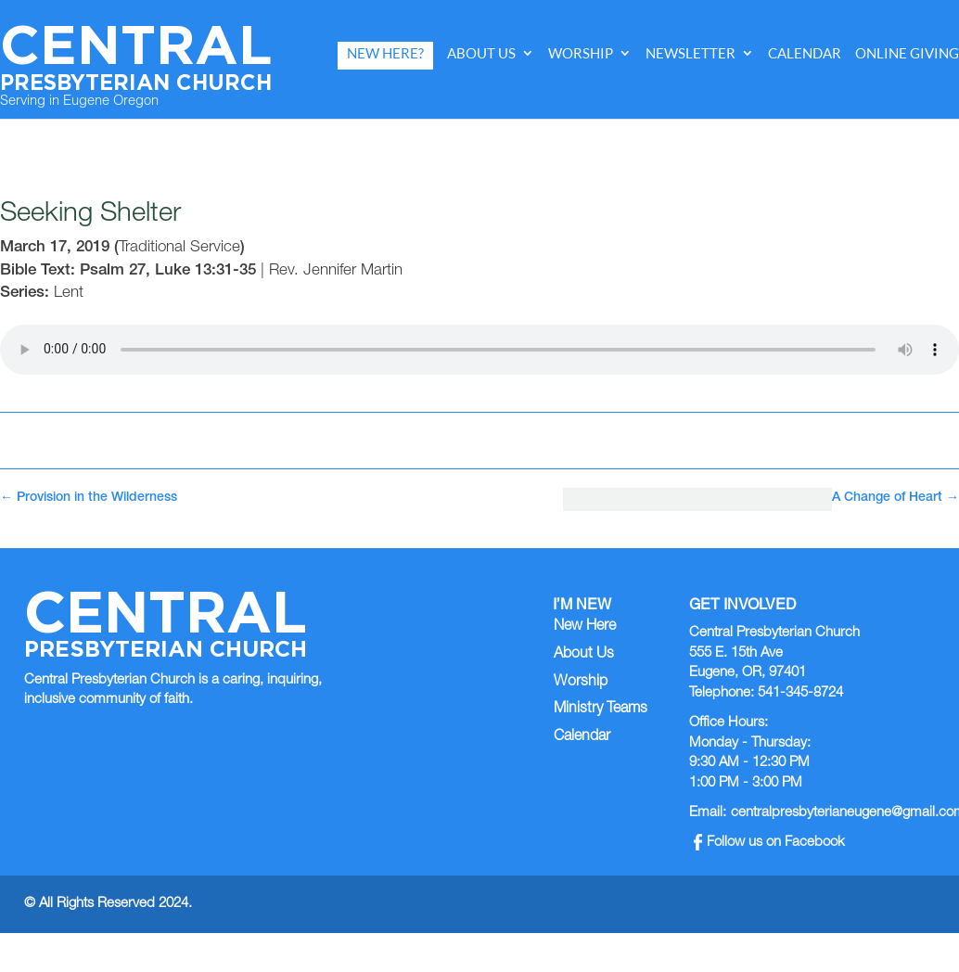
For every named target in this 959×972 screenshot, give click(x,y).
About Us (481, 53)
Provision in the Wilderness (88, 498)
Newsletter (690, 53)
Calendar (804, 53)
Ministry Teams (600, 709)
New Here (585, 627)
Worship (580, 53)
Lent (68, 293)
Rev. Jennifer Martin (336, 271)
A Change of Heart (895, 498)
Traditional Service (179, 248)
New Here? (385, 53)
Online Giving (907, 53)
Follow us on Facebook (769, 843)
